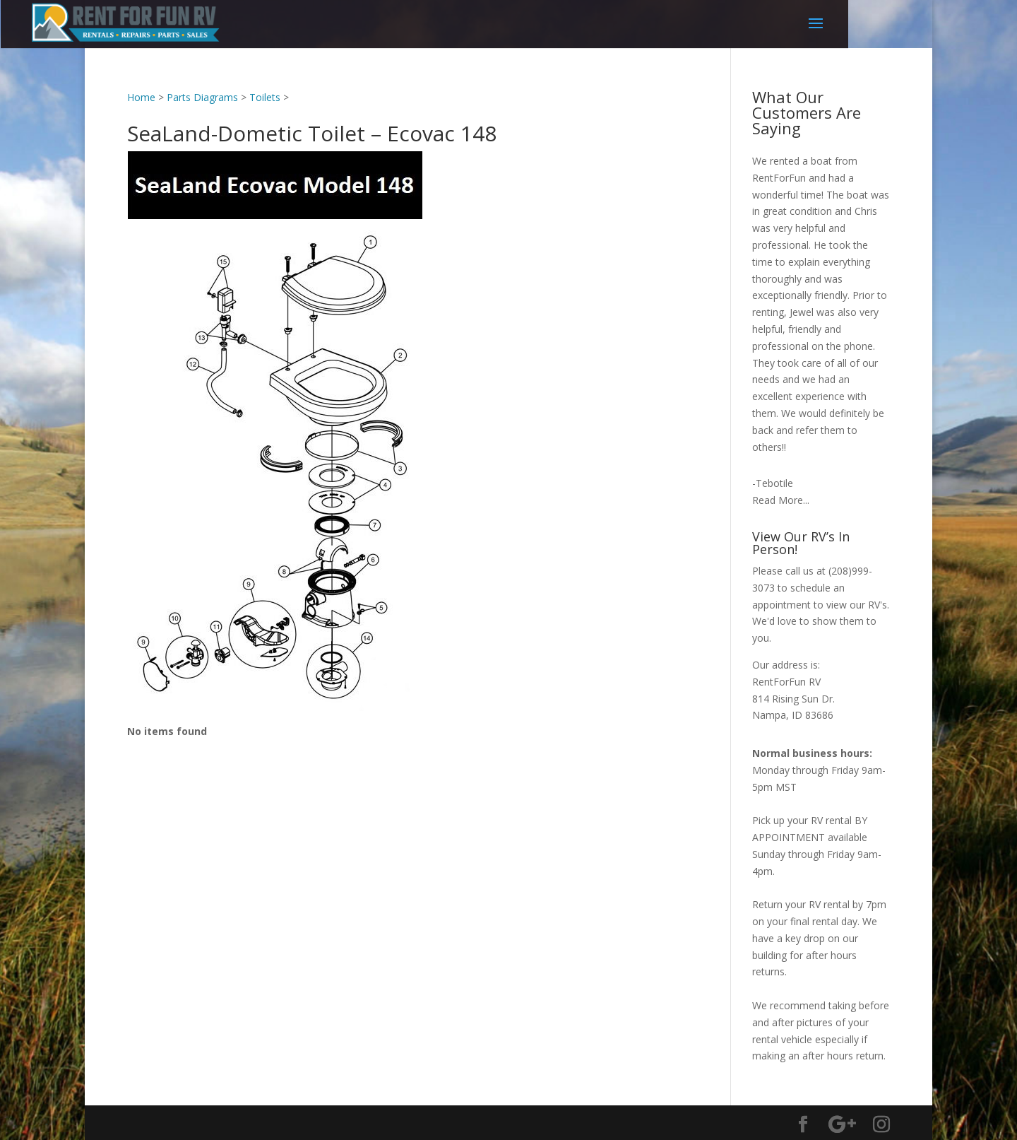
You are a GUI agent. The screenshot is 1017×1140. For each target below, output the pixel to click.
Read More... (780, 500)
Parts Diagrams (202, 97)
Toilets (264, 97)
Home (141, 97)
